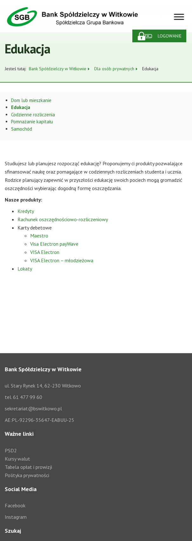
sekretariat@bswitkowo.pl (33, 408)
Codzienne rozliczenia (33, 115)
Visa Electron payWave (54, 244)
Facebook (15, 505)
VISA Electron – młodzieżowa (61, 260)
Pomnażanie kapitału (32, 122)
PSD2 (11, 450)
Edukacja (20, 107)
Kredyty (25, 211)
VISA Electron (44, 252)
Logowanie (170, 36)
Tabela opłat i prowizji (28, 467)
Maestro (39, 235)
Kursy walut (17, 458)
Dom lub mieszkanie (31, 100)
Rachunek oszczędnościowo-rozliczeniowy (62, 219)
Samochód (21, 129)
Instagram (16, 517)
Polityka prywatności (27, 475)
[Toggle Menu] (179, 17)
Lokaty (24, 268)
